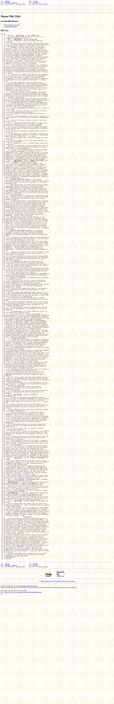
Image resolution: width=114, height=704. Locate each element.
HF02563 (7, 1)
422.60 (22, 583)
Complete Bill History (10, 28)
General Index (20, 5)
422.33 (22, 570)
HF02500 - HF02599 (11, 3)
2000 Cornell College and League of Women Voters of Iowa (58, 689)
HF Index (36, 3)
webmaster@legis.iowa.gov (29, 694)
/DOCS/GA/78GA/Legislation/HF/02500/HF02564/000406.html (23, 700)
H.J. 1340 (16, 26)
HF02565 (35, 1)
